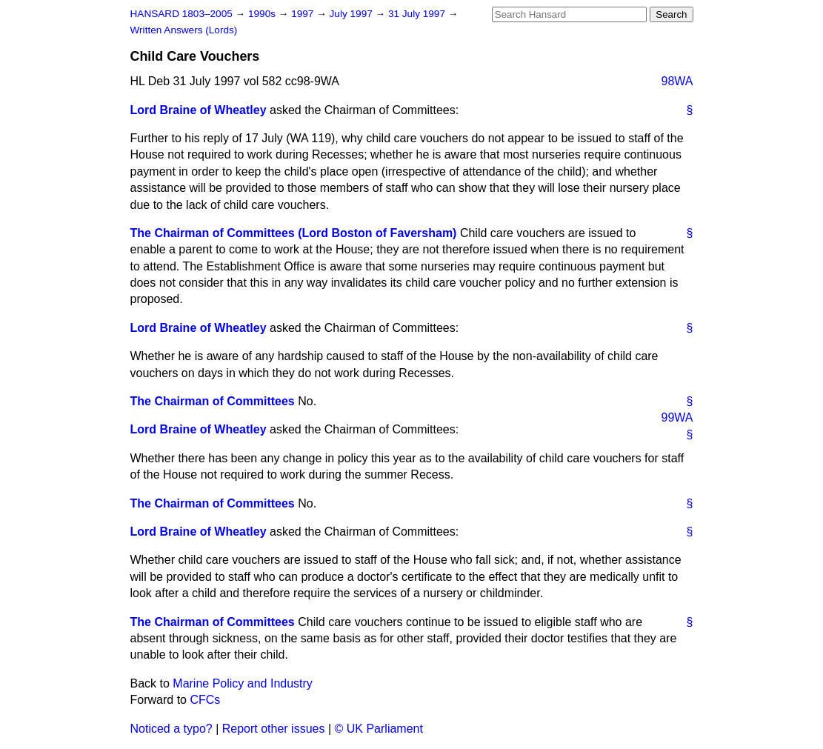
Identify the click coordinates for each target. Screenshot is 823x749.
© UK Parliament (379, 728)
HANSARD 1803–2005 (181, 13)
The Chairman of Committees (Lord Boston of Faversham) (293, 233)
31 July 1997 (418, 13)
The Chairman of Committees (212, 401)
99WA (677, 417)
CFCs (205, 699)
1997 (303, 13)
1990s (263, 13)
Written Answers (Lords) (184, 30)
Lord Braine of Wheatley (198, 110)
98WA (677, 81)
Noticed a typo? (171, 728)
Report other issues (273, 728)
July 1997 (353, 13)
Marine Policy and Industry (243, 683)
